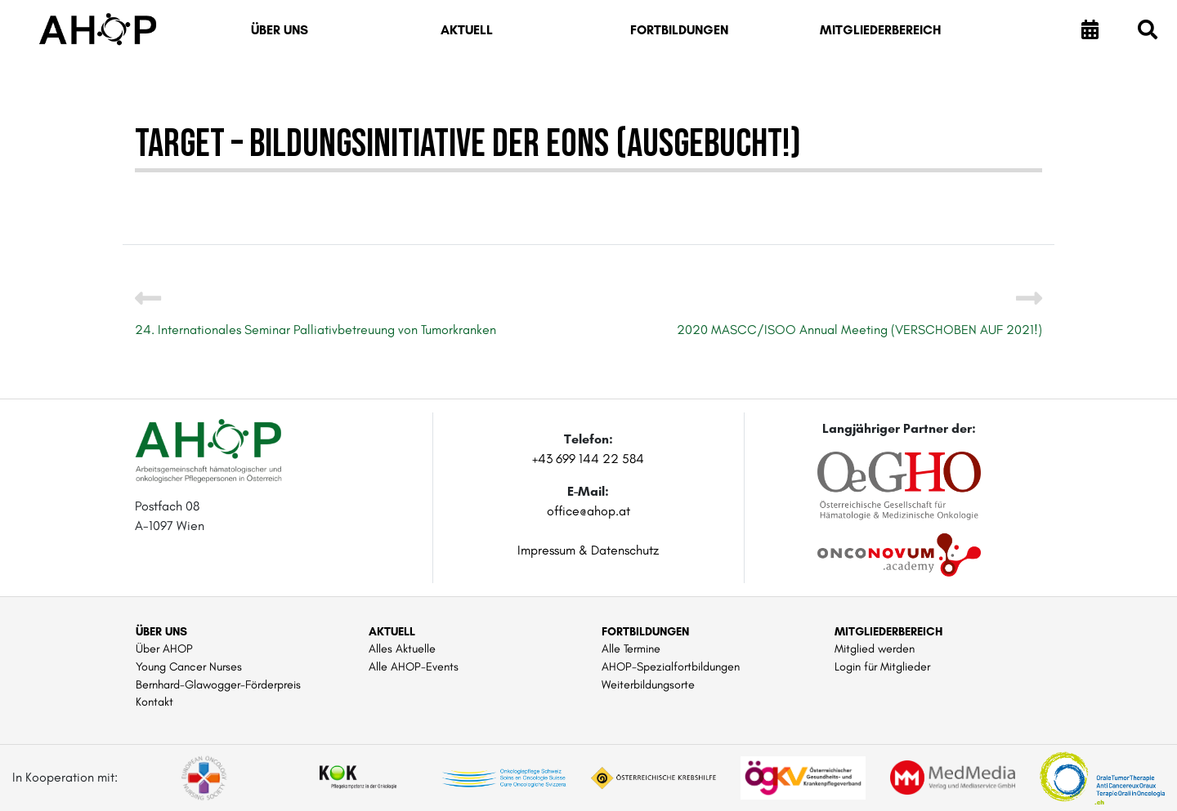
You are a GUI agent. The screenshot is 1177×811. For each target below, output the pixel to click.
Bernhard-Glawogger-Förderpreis (218, 684)
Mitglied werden (875, 648)
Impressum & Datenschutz (588, 550)
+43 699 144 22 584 (588, 458)
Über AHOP (164, 648)
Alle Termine (631, 648)
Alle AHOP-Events (414, 666)
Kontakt (154, 701)
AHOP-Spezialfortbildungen (671, 666)
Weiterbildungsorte (648, 684)
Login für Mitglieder (882, 666)
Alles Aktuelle (402, 648)
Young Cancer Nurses (189, 666)
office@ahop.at (588, 511)
